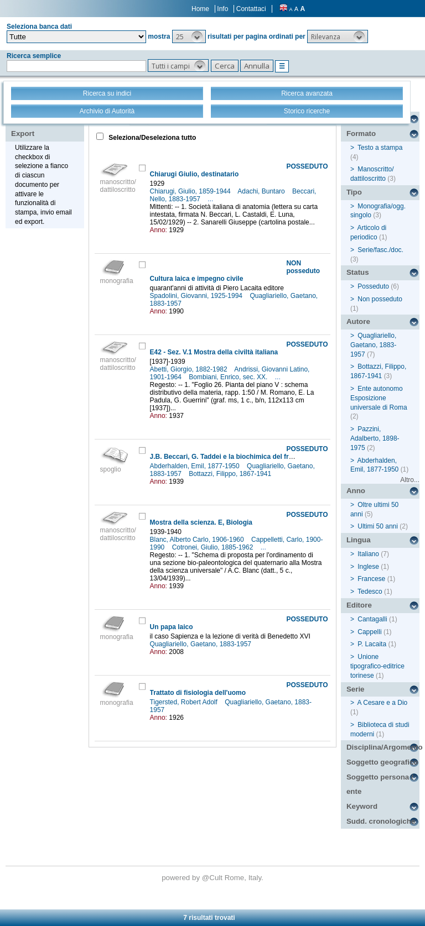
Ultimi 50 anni (377, 526)
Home (200, 9)
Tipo (354, 192)
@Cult (213, 877)
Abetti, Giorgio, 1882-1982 (189, 369)
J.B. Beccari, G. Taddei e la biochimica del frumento (231, 457)
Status (357, 272)
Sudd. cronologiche (380, 821)
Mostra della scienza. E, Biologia (201, 522)
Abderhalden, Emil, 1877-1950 (195, 466)
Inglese (368, 567)
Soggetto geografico (382, 762)
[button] (189, 36)
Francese (371, 579)
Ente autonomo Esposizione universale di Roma (378, 398)
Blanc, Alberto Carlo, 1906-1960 (198, 539)
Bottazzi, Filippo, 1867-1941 (231, 474)
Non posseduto (379, 299)
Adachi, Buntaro (262, 191)
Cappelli (369, 632)
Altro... (409, 480)
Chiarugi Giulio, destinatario (194, 174)
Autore (358, 321)
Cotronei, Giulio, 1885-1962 (213, 547)
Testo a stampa (379, 147)
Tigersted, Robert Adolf (185, 702)
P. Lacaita (371, 644)
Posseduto (373, 286)
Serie (355, 689)
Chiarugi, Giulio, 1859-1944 (191, 191)
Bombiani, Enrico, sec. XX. (229, 377)
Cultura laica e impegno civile (196, 278)
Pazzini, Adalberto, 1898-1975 (375, 438)
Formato (361, 133)
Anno (355, 490)
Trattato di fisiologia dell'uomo (198, 693)
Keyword (361, 806)
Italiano (368, 554)
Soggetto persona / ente (379, 784)
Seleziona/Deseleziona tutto (151, 138)
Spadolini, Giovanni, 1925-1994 (197, 296)
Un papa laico (171, 627)
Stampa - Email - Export (46, 126)
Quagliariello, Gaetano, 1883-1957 (201, 644)
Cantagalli (372, 619)
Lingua (358, 540)
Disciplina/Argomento (382, 747)
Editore (359, 605)
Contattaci (251, 9)
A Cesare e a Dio (382, 703)
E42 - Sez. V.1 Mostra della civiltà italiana (214, 352)
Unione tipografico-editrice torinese (377, 666)
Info (222, 9)
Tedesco (369, 591)
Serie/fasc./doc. (380, 250)
